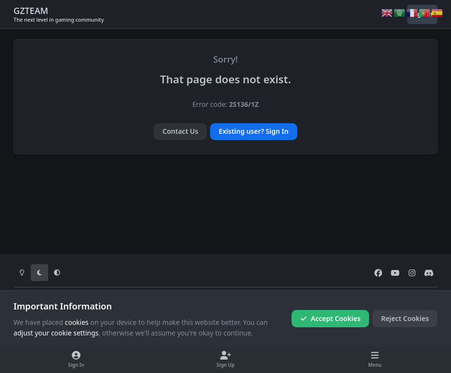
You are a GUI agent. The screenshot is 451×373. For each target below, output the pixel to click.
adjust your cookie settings (55, 332)
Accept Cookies (330, 318)
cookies (76, 322)
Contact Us (180, 131)
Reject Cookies (405, 318)
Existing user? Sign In (254, 131)
